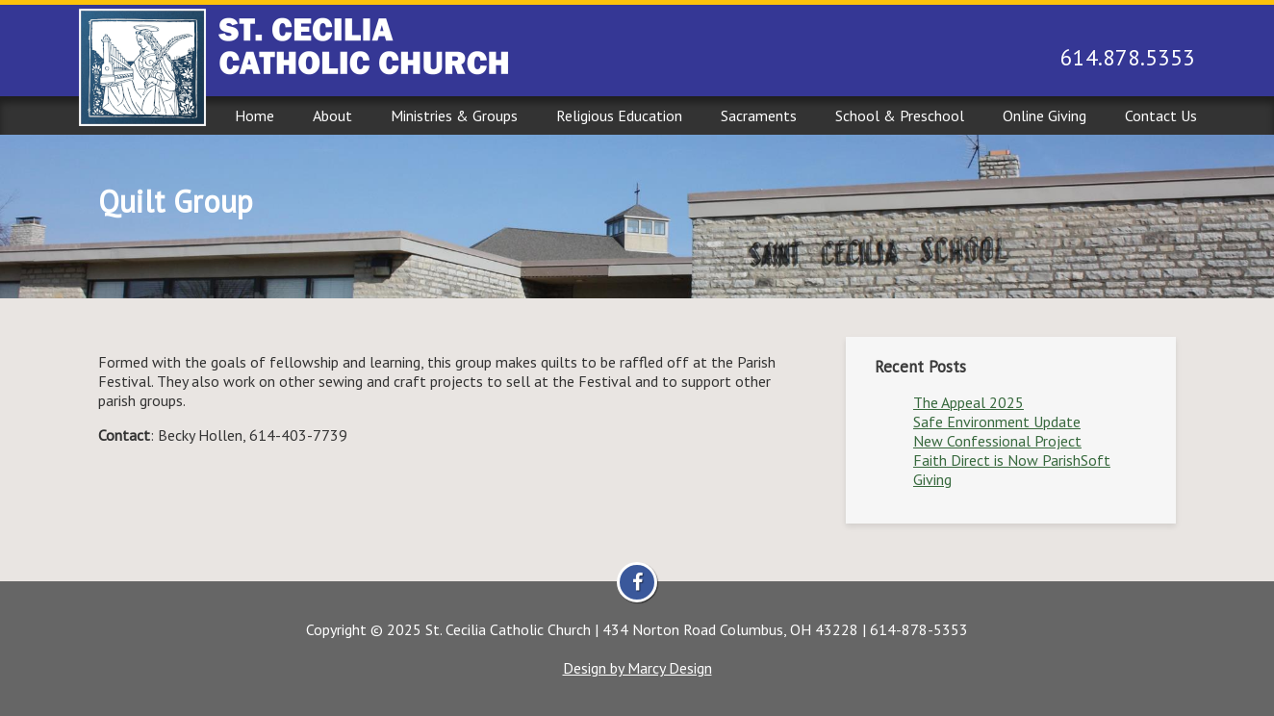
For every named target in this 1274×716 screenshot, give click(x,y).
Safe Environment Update (997, 421)
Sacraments (759, 115)
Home (254, 115)
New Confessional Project (997, 440)
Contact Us (1161, 115)
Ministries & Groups (454, 115)
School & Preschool (899, 115)
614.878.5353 (1127, 57)
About (332, 115)
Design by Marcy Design (637, 668)
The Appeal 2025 (968, 402)
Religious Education (619, 115)
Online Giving (1044, 115)
